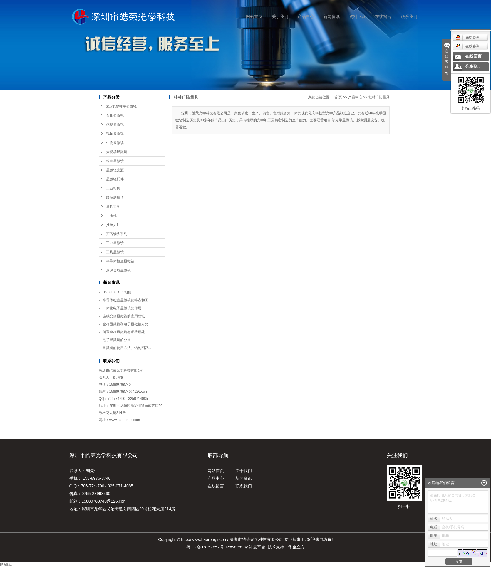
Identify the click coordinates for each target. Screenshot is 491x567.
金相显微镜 (115, 115)
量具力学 (113, 206)
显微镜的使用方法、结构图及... (127, 348)
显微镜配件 (115, 179)
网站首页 (254, 16)
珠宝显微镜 (115, 161)
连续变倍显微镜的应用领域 (124, 316)
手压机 (111, 216)
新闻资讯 (331, 16)
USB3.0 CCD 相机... (118, 292)
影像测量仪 (115, 197)
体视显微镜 (115, 125)
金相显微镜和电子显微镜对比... (127, 324)
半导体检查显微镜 (120, 261)
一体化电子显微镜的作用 (122, 308)
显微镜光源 (115, 170)
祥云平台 (257, 547)
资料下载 (357, 16)
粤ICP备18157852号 (205, 547)
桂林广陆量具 (379, 97)
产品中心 (306, 16)
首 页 (338, 97)
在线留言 (383, 16)
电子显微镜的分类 (117, 340)
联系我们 (409, 16)
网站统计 (7, 564)
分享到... (473, 66)
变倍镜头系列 (116, 234)
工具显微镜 (115, 252)
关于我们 (280, 16)
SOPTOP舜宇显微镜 (121, 106)
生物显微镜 (115, 143)
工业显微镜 (115, 243)
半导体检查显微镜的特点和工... (127, 300)
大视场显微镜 (116, 152)
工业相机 (113, 188)
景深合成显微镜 (118, 270)
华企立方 (296, 547)
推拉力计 (113, 225)
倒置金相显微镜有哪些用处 (124, 332)
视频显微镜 (115, 134)
